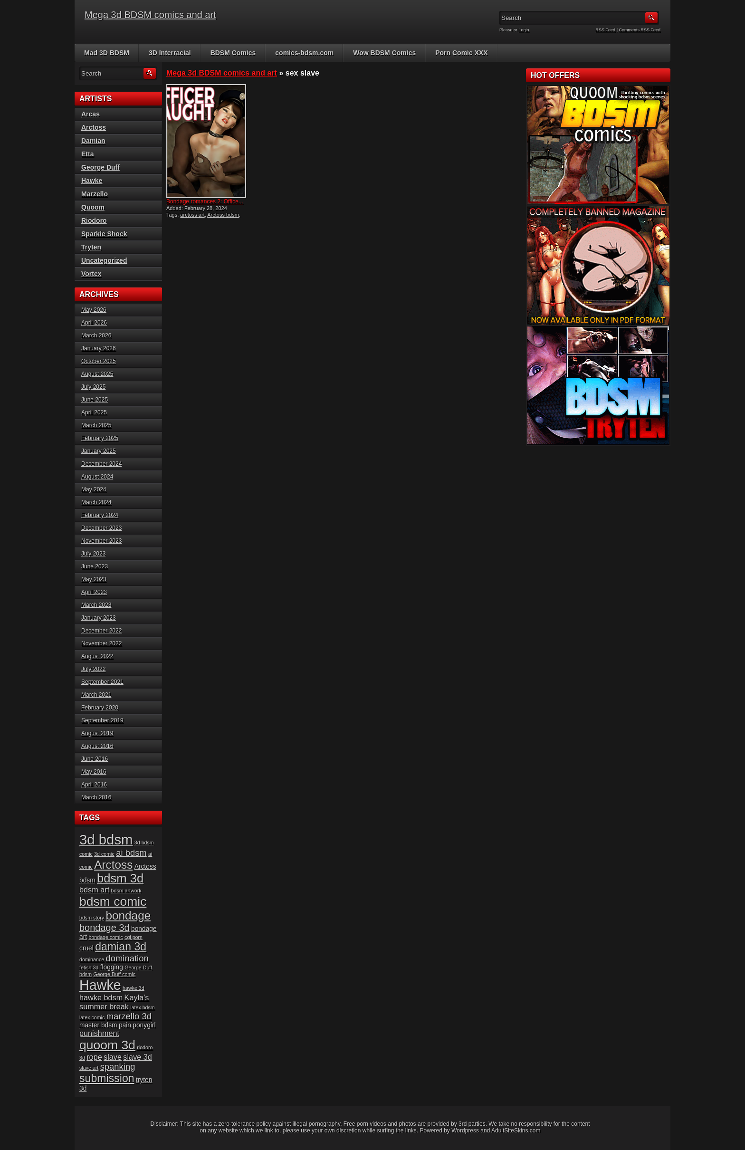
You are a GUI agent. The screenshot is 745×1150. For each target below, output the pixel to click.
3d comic (104, 854)
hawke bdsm (101, 997)
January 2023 (98, 617)
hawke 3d (133, 988)
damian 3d (120, 946)
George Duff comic (114, 974)
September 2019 (102, 720)
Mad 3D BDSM (106, 53)
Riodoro (94, 220)
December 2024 (101, 463)
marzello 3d (129, 1016)
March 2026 (96, 335)
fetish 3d (88, 967)
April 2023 (94, 592)
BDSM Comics (233, 53)
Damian (93, 140)
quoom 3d (107, 1045)
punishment (99, 1033)
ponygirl (144, 1025)
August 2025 (97, 374)
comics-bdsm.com (304, 53)
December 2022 (101, 630)
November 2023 (101, 540)
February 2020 (99, 707)
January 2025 (98, 451)
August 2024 (97, 476)
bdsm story (91, 917)
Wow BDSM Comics (384, 53)
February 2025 (99, 438)
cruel (86, 948)
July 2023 (93, 553)
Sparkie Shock (104, 234)
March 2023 (96, 605)
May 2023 (93, 579)
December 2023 (101, 528)
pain (125, 1025)
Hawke (91, 180)
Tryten (91, 247)
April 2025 (94, 412)
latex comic (92, 1017)
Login (524, 30)
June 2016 (94, 759)
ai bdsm (131, 853)
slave (113, 1057)
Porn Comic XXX (461, 53)
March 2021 (96, 694)
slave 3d (137, 1057)
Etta (87, 154)
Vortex (91, 274)
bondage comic (105, 937)
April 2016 (94, 784)
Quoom (93, 207)
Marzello (94, 194)
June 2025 (94, 399)
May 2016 (93, 771)
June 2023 (94, 566)
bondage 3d (104, 927)
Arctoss (93, 127)
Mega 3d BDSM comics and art (150, 15)
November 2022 (101, 643)
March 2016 (96, 797)
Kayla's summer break (114, 1002)
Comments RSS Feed (639, 30)
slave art (88, 1068)
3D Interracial (170, 53)
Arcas (90, 114)
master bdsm (98, 1025)
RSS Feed (606, 30)
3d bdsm (106, 839)
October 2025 (98, 361)
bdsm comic (112, 901)
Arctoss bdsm (223, 215)
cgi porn (133, 937)
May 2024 (93, 489)
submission (106, 1078)
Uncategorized (104, 260)
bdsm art (94, 889)
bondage (128, 915)
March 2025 (96, 425)
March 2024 (96, 502)
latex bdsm (142, 1007)
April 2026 (94, 322)
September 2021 (102, 682)
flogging (111, 967)
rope (94, 1057)
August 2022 (97, 656)
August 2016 (97, 746)
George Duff (100, 167)
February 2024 (99, 515)
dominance (91, 959)
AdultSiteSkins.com (515, 1130)
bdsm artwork (126, 890)
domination (126, 958)
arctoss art (192, 215)
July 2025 (93, 386)
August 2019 (97, 733)
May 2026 (93, 310)
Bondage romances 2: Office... (204, 201)
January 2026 (98, 348)
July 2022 (93, 669)
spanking (117, 1067)
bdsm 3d (120, 878)
